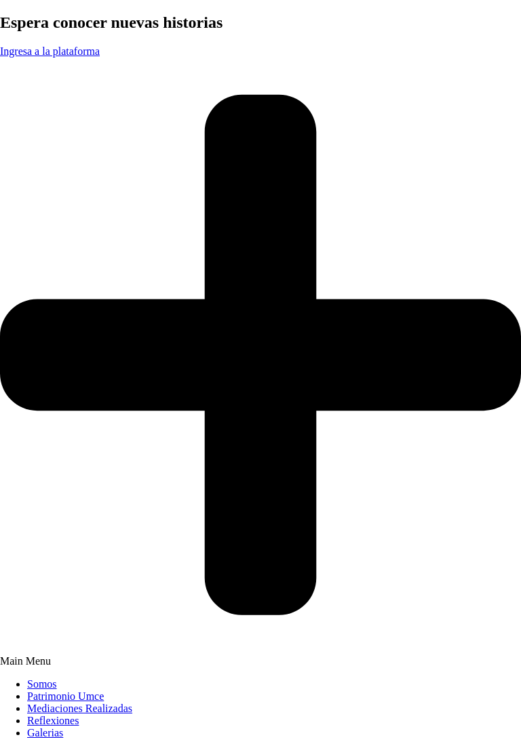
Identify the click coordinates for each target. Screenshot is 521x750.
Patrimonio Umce (65, 696)
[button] (260, 661)
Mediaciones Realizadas (79, 708)
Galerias (45, 732)
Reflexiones (53, 720)
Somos (42, 684)
